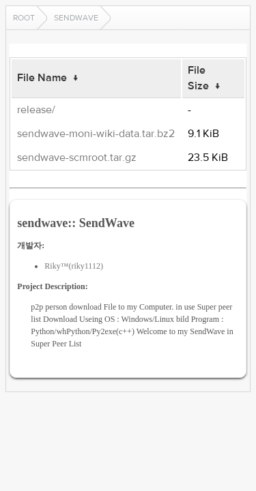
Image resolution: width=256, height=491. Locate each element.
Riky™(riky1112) (73, 266)
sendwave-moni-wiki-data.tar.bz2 (96, 133)
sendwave (76, 17)
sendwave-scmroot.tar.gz (77, 157)
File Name (42, 78)
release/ (36, 110)
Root (24, 17)
